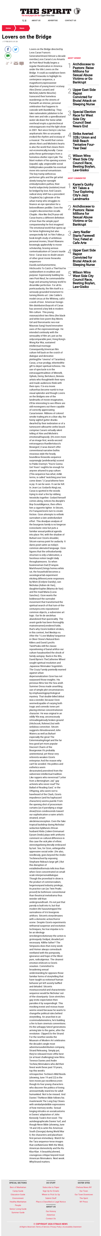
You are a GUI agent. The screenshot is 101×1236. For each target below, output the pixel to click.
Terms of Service (42, 1227)
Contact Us (70, 20)
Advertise (53, 20)
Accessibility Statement (72, 1227)
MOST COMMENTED (77, 178)
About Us (36, 20)
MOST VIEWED (74, 58)
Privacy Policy (56, 1227)
